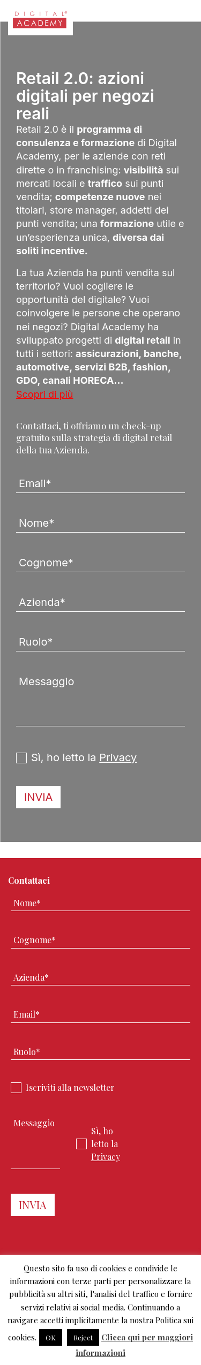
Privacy (118, 757)
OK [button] (51, 1337)
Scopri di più (44, 394)
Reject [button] (83, 1337)
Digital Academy (40, 23)
